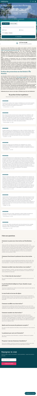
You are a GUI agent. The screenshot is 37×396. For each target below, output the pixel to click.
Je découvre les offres (9, 363)
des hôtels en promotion (21, 77)
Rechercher (18, 36)
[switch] (10, 23)
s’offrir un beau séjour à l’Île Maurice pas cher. (10, 50)
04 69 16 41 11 (21, 18)
